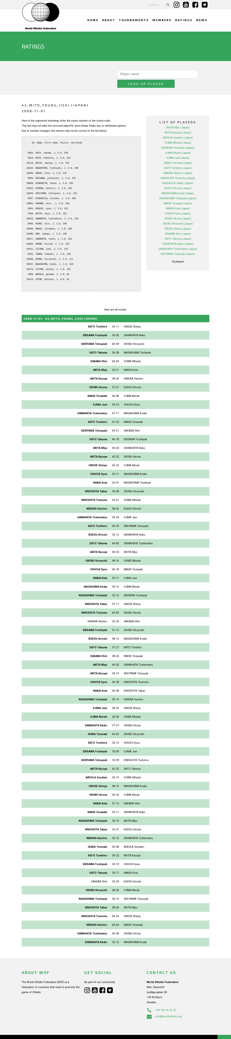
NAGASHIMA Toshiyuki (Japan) (177, 188)
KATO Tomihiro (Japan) (178, 158)
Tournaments (134, 20)
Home (93, 20)
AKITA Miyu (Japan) (177, 118)
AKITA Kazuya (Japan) (178, 123)
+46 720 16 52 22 (161, 1000)
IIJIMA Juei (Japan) (177, 148)
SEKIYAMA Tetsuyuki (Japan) (178, 244)
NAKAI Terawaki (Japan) (178, 193)
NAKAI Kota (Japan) (178, 199)
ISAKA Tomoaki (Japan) (178, 153)
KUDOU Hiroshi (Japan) (177, 178)
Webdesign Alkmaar (37, 1032)
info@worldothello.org (164, 1006)
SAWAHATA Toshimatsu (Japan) (177, 239)
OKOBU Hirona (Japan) (177, 209)
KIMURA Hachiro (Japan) (177, 163)
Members (162, 20)
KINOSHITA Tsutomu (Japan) (178, 168)
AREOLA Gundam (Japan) (178, 128)
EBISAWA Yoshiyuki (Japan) (177, 138)
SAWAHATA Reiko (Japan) (177, 234)
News (202, 20)
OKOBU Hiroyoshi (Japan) (178, 214)
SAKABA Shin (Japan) (178, 224)
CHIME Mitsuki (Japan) (178, 133)
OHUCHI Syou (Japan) (178, 204)
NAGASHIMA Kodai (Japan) (178, 183)
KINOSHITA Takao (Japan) (177, 173)
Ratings (184, 20)
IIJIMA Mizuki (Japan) (178, 143)
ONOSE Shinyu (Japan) (177, 219)
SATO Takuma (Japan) (178, 229)
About (108, 20)
